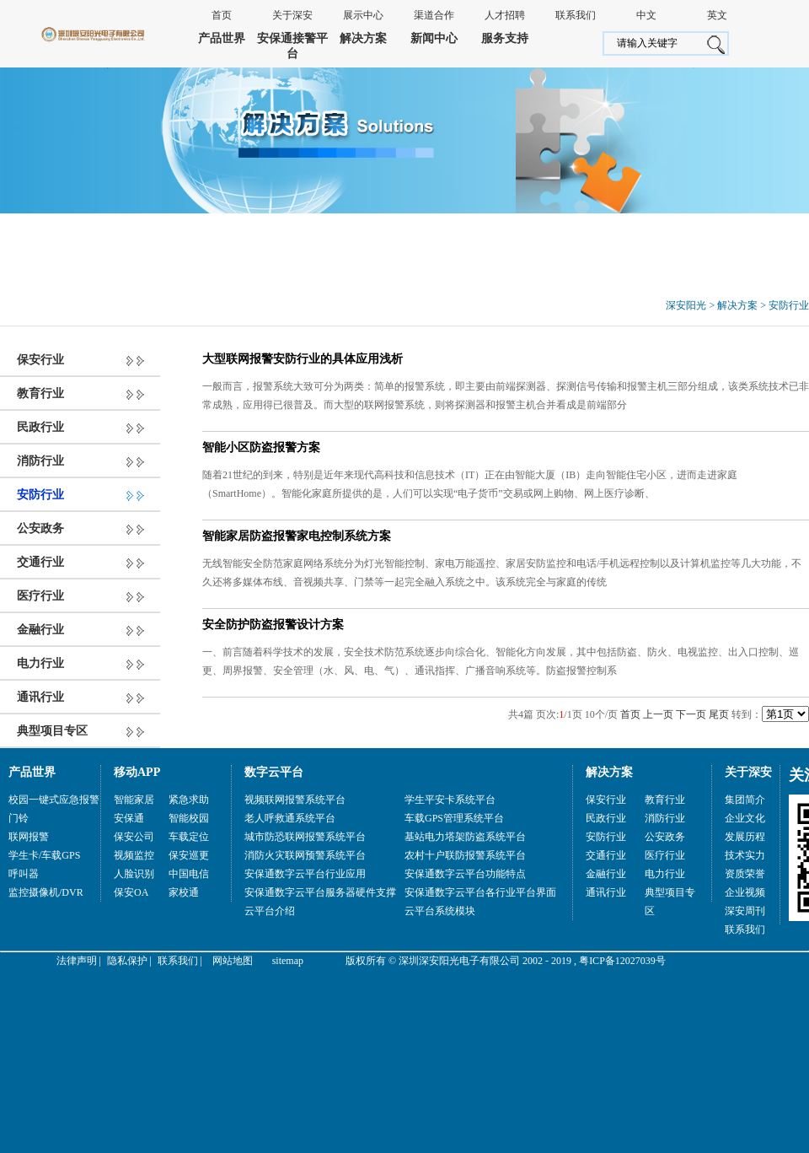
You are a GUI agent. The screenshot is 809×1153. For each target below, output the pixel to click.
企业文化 (745, 818)
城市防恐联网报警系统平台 (305, 837)
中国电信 (189, 874)
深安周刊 (745, 911)
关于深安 (292, 15)
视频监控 (134, 855)
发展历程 (745, 837)
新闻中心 (434, 38)
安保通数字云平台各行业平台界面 (480, 892)
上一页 (658, 714)
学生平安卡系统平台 (450, 799)
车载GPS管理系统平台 (454, 818)
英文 (717, 15)
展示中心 (363, 15)
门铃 (18, 818)
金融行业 (40, 629)
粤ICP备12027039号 (622, 961)
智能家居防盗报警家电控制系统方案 (296, 536)
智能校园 (189, 818)
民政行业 (40, 427)
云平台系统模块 (439, 911)
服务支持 (504, 38)
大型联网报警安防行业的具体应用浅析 (302, 359)
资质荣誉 (745, 874)
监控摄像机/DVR (45, 892)
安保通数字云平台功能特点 (465, 874)
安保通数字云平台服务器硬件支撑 (320, 892)
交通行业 (40, 562)
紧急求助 (189, 799)
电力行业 (40, 663)
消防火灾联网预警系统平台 (305, 855)
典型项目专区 (52, 731)
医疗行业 (40, 596)
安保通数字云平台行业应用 (305, 874)
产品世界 (221, 38)
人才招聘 (505, 15)
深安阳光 (686, 305)
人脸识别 (134, 874)
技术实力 (745, 855)
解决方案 (363, 38)
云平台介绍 (269, 911)
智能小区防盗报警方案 (261, 447)
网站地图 (232, 961)
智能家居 (134, 799)
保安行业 (40, 359)
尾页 (719, 714)
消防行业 (40, 461)
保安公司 (134, 837)
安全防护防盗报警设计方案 (273, 624)
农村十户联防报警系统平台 (465, 855)
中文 (646, 15)
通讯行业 (40, 697)
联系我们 (575, 15)
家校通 (184, 892)
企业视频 (745, 892)
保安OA (131, 892)
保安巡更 (189, 855)
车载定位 (189, 837)
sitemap (287, 961)
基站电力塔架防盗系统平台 (465, 837)
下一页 (691, 714)
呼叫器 (23, 874)
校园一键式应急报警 (53, 799)
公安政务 (40, 528)
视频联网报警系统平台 (295, 799)
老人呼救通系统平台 (289, 818)
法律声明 (76, 961)
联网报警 (28, 837)
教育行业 (40, 393)
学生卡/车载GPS (44, 855)
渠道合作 (434, 15)
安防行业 (789, 305)
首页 (222, 15)
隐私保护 (127, 961)
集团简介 (745, 799)
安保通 (129, 818)
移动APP (137, 772)
